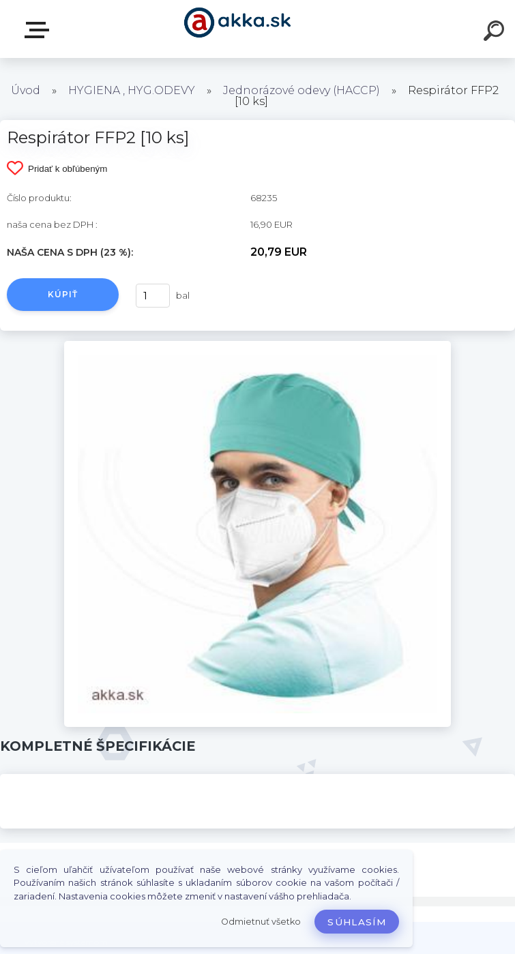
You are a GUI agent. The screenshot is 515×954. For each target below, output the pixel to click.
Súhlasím (356, 921)
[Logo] (237, 29)
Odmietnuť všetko (261, 921)
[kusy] (153, 296)
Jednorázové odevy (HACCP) (301, 90)
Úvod (25, 90)
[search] (496, 32)
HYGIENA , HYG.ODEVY (131, 90)
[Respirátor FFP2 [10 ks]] (257, 346)
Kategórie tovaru (39, 30)
